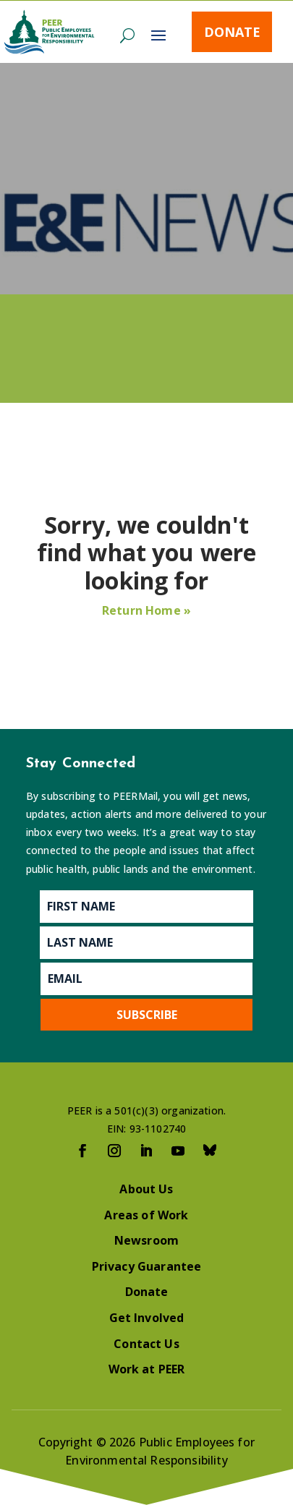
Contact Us (146, 1344)
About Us (146, 1189)
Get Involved (146, 1318)
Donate (232, 31)
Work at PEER (147, 1369)
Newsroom (146, 1240)
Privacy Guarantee (147, 1266)
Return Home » (146, 610)
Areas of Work (146, 1215)
